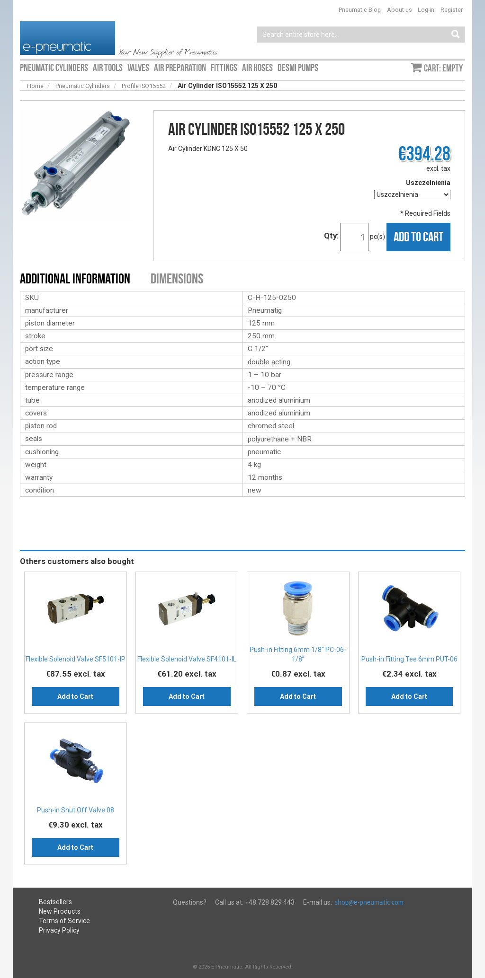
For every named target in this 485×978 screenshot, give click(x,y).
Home (35, 85)
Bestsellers (55, 902)
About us (399, 9)
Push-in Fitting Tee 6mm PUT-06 (409, 659)
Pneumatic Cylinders (82, 85)
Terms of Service (64, 921)
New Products (60, 911)
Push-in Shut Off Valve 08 (75, 810)
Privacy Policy (59, 930)
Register (451, 9)
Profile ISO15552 (144, 85)
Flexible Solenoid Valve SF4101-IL (186, 659)
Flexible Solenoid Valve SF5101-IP (76, 659)
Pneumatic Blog (360, 9)
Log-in (426, 9)
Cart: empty (443, 68)
